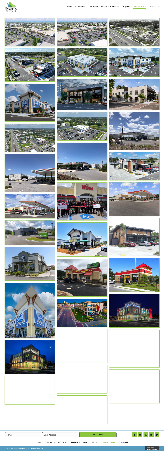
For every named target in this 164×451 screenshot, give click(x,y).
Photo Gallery (109, 442)
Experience (49, 442)
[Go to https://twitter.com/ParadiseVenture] (151, 434)
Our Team (62, 442)
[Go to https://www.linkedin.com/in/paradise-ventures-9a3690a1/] (157, 434)
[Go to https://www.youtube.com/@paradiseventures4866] (140, 434)
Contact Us (124, 442)
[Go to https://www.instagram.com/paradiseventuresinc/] (146, 434)
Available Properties (79, 442)
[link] (69, 6)
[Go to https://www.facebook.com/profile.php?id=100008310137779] (134, 434)
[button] (98, 434)
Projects (95, 442)
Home (38, 442)
